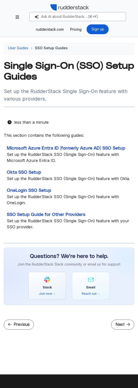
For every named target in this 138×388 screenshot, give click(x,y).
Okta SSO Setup (24, 172)
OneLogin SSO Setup (29, 190)
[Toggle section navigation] (17, 17)
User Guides (18, 48)
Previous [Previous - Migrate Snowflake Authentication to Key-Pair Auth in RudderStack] (19, 324)
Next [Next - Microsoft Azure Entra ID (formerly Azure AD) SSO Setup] (122, 324)
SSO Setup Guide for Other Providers (46, 214)
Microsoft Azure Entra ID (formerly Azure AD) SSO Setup (66, 148)
